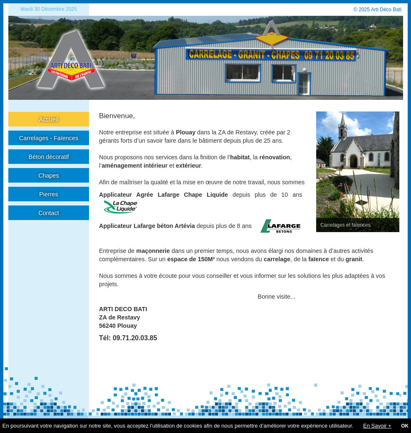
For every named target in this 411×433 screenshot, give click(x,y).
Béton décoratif (49, 156)
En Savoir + (377, 426)
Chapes (48, 175)
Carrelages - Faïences (48, 138)
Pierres (48, 194)
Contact (48, 213)
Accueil (48, 119)
